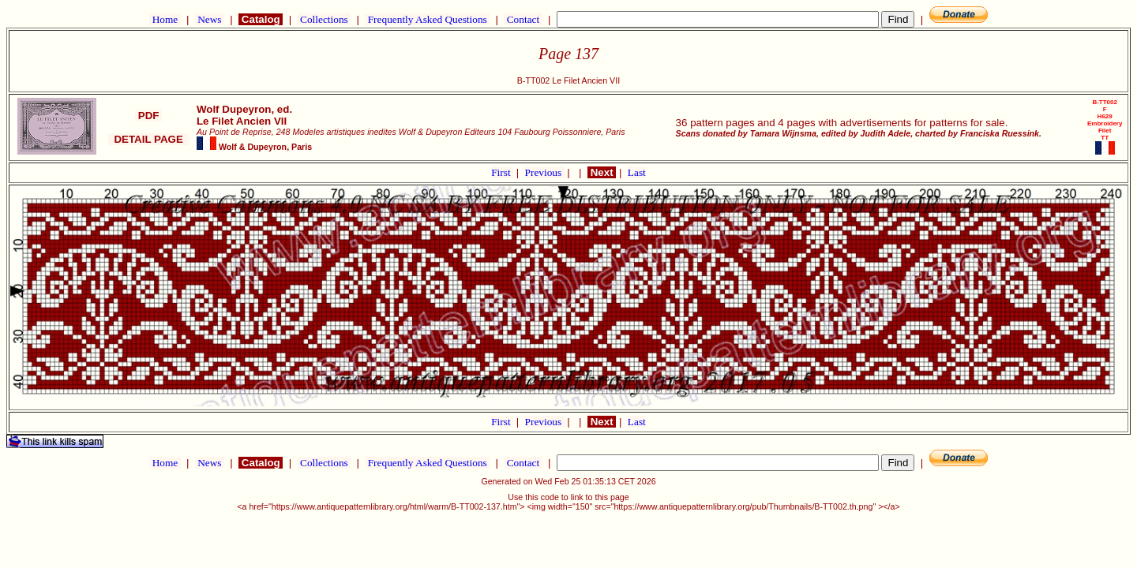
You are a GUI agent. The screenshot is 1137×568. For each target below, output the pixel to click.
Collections (324, 19)
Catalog (260, 19)
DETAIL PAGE (148, 139)
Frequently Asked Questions (427, 19)
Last (637, 172)
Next (601, 172)
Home (164, 19)
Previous (545, 172)
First (502, 172)
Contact (523, 19)
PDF (148, 115)
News (209, 19)
